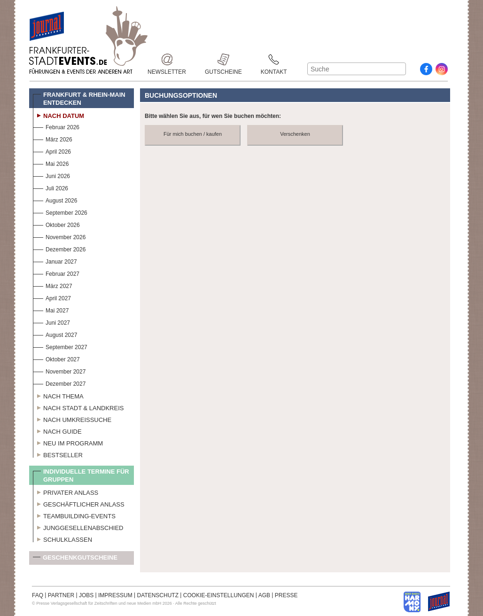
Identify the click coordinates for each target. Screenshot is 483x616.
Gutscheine (223, 59)
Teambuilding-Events (74, 515)
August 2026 (55, 199)
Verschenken (295, 134)
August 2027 (55, 333)
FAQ (37, 595)
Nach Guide (57, 430)
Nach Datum (58, 114)
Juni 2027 (51, 321)
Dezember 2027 (59, 382)
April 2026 (52, 150)
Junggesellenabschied (78, 526)
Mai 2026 (51, 162)
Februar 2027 (56, 272)
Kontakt (274, 59)
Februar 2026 (56, 126)
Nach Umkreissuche (72, 418)
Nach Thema (58, 395)
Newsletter (167, 59)
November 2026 (59, 236)
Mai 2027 (51, 309)
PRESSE (286, 595)
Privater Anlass (65, 491)
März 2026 (52, 138)
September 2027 (60, 346)
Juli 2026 (50, 187)
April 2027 (52, 297)
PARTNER (61, 595)
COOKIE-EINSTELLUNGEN (218, 595)
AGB (264, 595)
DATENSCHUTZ (158, 595)
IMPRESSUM (115, 595)
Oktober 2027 (56, 358)
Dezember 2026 (59, 248)
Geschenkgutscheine (75, 559)
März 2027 (52, 285)
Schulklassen (62, 538)
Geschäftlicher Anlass (79, 503)
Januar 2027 (55, 260)
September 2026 (60, 211)
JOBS (86, 595)
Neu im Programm (68, 442)
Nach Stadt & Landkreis (78, 407)
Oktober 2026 (56, 223)
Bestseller (58, 454)
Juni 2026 (51, 175)
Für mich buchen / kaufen (193, 134)
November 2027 (59, 370)
